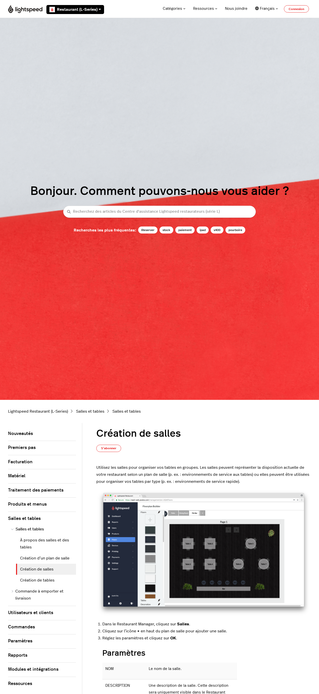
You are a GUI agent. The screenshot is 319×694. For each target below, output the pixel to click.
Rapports (17, 655)
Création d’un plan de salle (44, 558)
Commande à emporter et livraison (37, 594)
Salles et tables (90, 411)
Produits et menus (27, 504)
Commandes (21, 627)
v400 (217, 230)
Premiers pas (22, 447)
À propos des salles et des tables (44, 543)
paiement (185, 230)
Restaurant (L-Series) (75, 9)
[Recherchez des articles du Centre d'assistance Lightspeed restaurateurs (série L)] (159, 212)
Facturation (20, 462)
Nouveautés (20, 433)
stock (166, 230)
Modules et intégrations (33, 669)
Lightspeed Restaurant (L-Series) (38, 411)
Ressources (205, 9)
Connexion (296, 9)
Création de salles (36, 569)
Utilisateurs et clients (30, 613)
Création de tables (37, 580)
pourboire (235, 230)
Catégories (174, 9)
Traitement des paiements (35, 490)
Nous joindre (236, 9)
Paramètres (20, 641)
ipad (203, 230)
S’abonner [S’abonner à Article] (108, 448)
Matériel (16, 476)
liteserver (147, 230)
